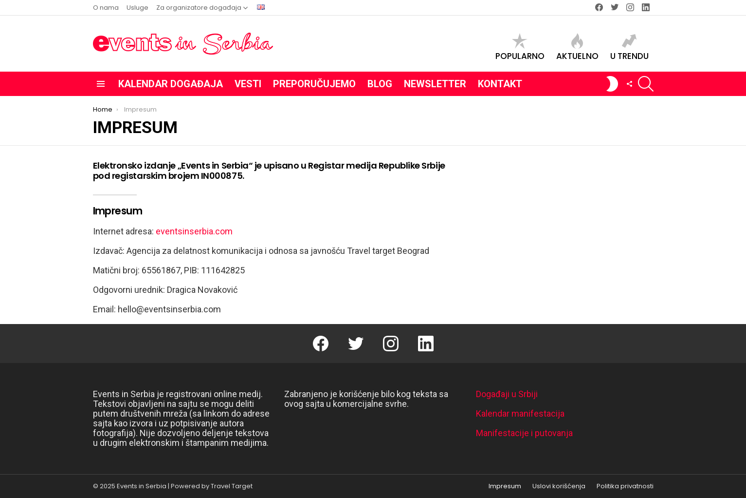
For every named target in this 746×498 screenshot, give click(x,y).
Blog (379, 84)
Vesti (248, 84)
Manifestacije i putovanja (524, 433)
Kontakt (500, 84)
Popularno (520, 47)
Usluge (137, 7)
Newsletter (435, 84)
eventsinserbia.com (194, 231)
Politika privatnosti (625, 486)
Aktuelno (577, 47)
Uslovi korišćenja (558, 486)
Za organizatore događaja (198, 7)
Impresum (505, 486)
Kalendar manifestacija (520, 413)
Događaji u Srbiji (507, 394)
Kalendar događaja (170, 84)
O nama (106, 7)
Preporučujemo (314, 84)
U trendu (629, 47)
